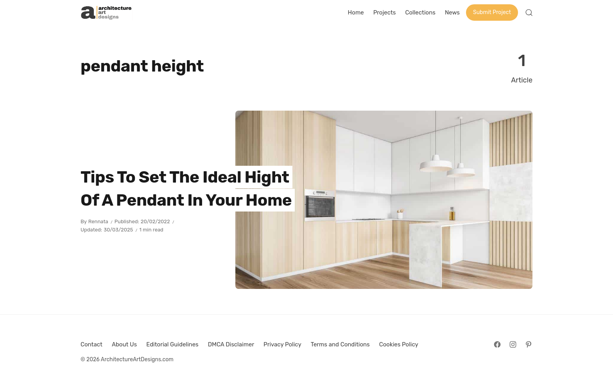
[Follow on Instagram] (513, 344)
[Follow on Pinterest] (529, 344)
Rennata (98, 221)
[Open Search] (529, 12)
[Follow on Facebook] (497, 344)
